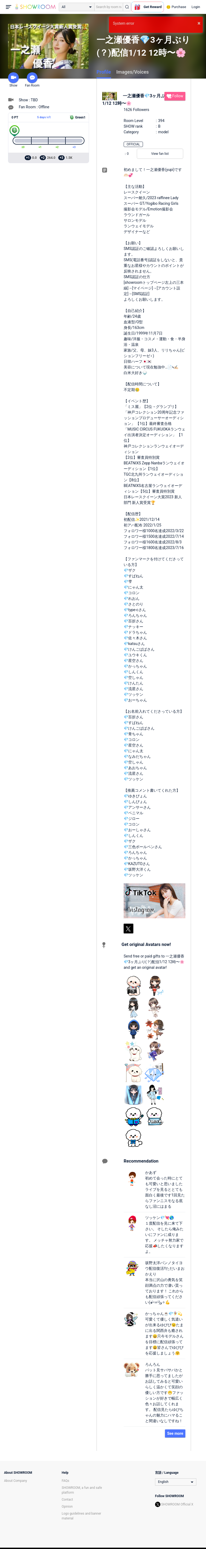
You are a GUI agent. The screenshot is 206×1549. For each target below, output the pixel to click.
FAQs (65, 1481)
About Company (15, 1481)
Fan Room (32, 79)
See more (175, 1433)
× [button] (198, 23)
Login (196, 7)
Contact (67, 1499)
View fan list (160, 154)
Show (13, 79)
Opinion (67, 1506)
